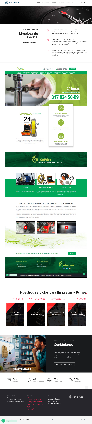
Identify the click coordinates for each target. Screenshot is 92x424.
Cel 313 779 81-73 (52, 401)
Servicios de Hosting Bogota (78, 419)
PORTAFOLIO (61, 2)
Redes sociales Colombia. (35, 401)
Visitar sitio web (29, 48)
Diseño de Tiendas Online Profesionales (36, 299)
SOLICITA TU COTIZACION (64, 364)
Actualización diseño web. (35, 399)
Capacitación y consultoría (81, 299)
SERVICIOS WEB (45, 2)
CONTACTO (83, 2)
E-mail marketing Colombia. (35, 403)
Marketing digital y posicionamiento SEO (58, 299)
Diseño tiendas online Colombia (60, 419)
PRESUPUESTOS (70, 2)
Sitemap (30, 409)
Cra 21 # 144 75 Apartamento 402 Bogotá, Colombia (55, 399)
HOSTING (54, 2)
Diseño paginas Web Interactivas (17, 299)
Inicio (38, 2)
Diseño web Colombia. (34, 398)
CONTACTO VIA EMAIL (14, 406)
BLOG (78, 2)
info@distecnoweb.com (54, 403)
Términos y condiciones (34, 408)
